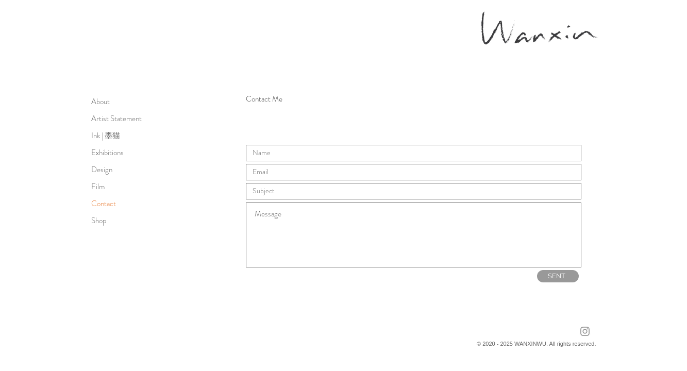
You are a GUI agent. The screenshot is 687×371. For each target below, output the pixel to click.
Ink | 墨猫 (105, 135)
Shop (98, 220)
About (100, 101)
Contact (103, 203)
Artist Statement (116, 118)
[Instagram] (585, 331)
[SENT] (558, 276)
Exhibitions (107, 152)
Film (98, 186)
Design (101, 169)
